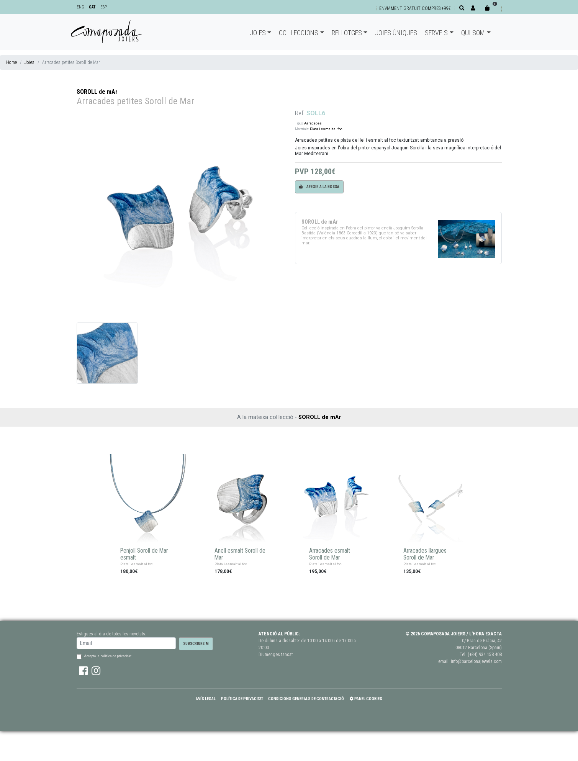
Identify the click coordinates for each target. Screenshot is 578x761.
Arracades (313, 123)
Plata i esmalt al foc (326, 129)
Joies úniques (396, 33)
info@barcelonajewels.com (476, 661)
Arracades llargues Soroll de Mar (425, 554)
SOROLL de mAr (97, 91)
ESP (103, 7)
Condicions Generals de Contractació (306, 698)
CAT (92, 7)
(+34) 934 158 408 (485, 654)
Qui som (473, 33)
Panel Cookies (365, 698)
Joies (258, 33)
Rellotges (347, 33)
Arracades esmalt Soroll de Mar (329, 554)
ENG (80, 7)
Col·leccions (298, 33)
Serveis (436, 33)
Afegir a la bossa (319, 187)
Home (11, 62)
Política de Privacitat (242, 698)
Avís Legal (206, 698)
